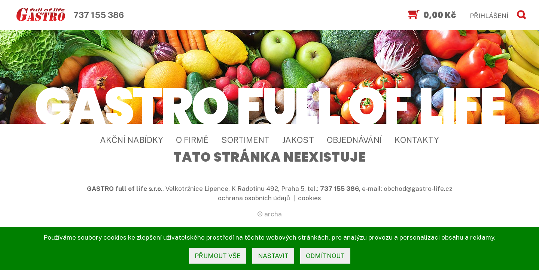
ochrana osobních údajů (254, 198)
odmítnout (325, 256)
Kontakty (417, 140)
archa (273, 214)
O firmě (192, 140)
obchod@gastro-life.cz (418, 188)
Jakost (298, 140)
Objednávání (354, 140)
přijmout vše (218, 256)
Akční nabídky (131, 140)
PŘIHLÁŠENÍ (489, 16)
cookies (309, 198)
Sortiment (245, 140)
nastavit (273, 256)
